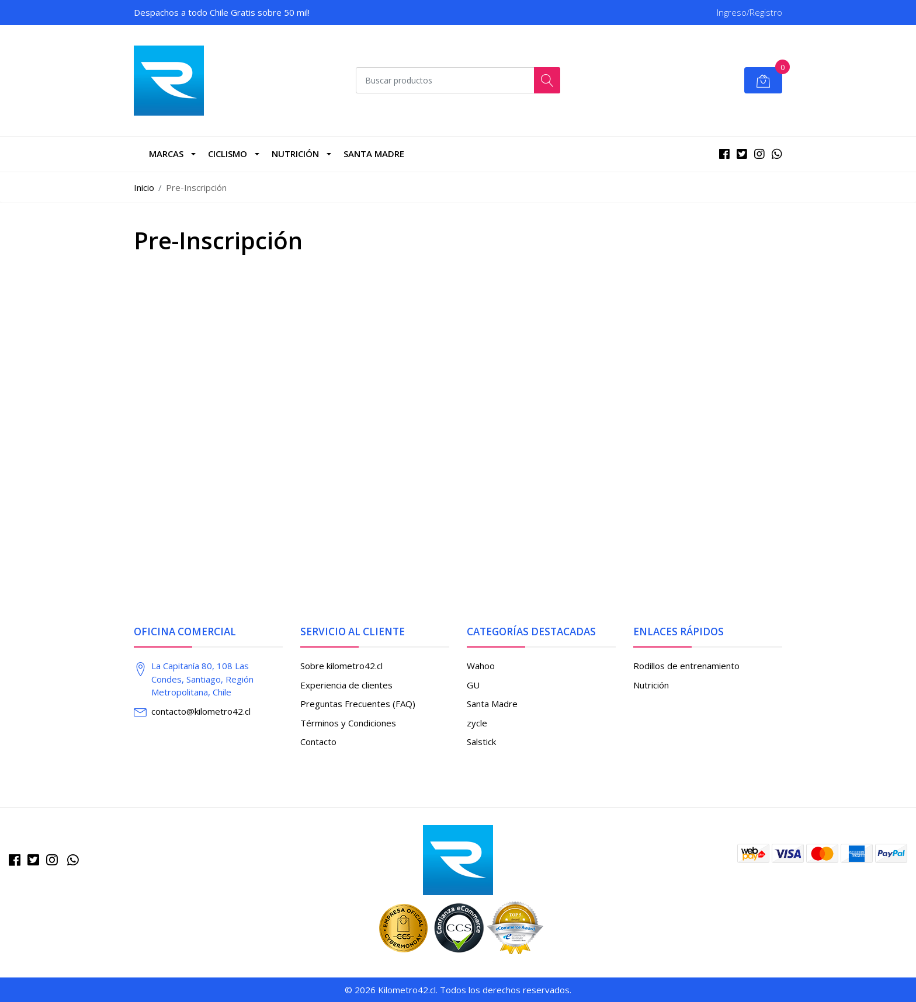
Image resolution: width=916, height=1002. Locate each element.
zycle (477, 723)
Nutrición (295, 153)
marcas (166, 153)
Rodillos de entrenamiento (686, 666)
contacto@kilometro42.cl (201, 711)
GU (473, 685)
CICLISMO (227, 153)
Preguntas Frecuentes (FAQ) (357, 703)
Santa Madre (374, 153)
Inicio (144, 187)
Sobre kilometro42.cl (341, 666)
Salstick (481, 741)
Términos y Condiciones (348, 723)
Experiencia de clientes (346, 685)
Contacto (318, 741)
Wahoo (481, 666)
